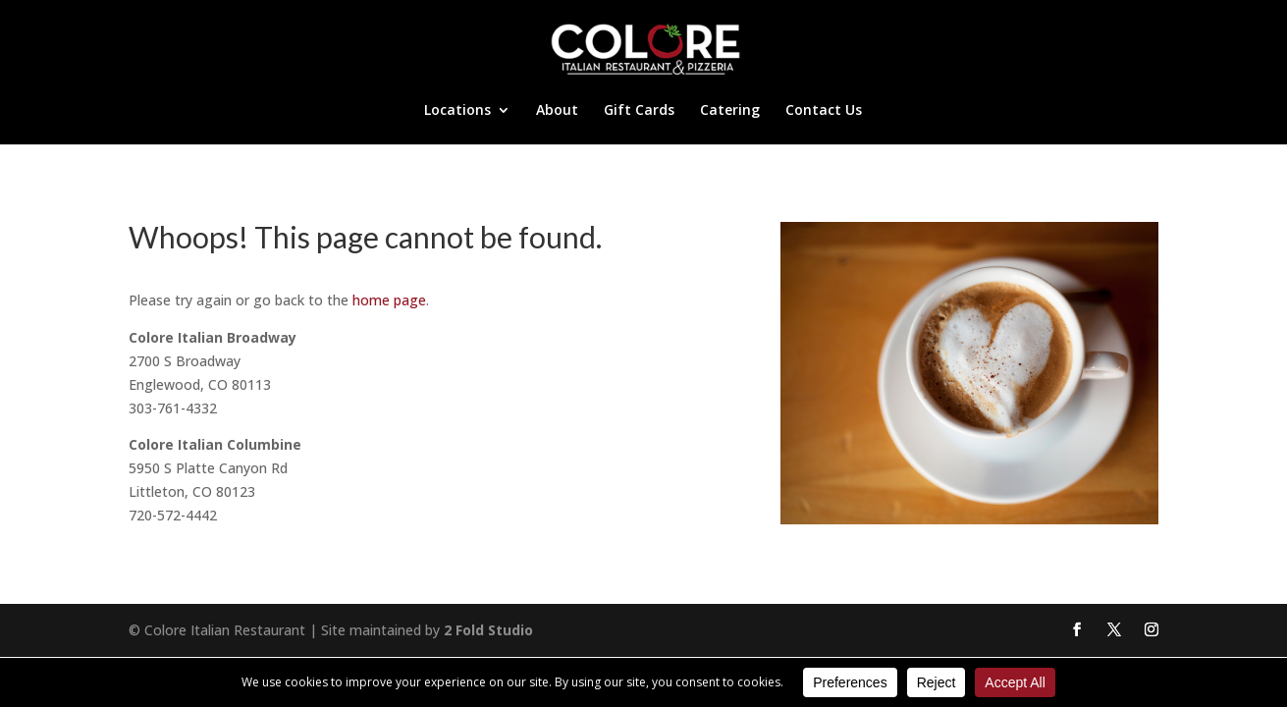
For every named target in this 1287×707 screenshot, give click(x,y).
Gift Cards (639, 111)
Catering (730, 111)
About (557, 111)
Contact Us (823, 111)
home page (389, 300)
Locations (457, 111)
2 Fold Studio (488, 630)
